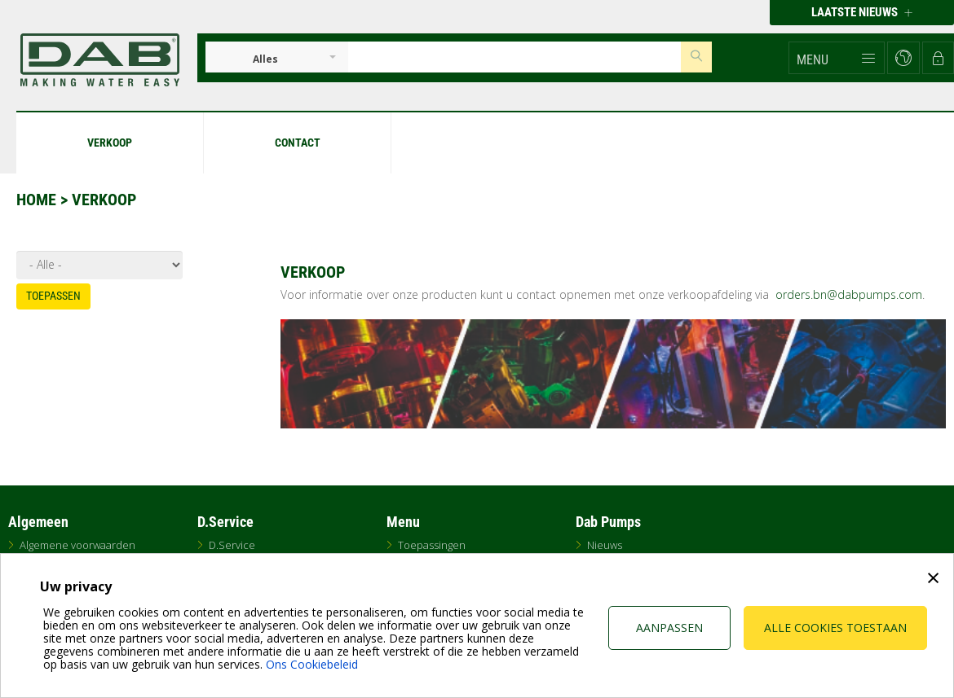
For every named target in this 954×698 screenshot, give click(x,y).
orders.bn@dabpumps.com (848, 294)
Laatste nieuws (861, 12)
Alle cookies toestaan (835, 627)
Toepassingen (432, 545)
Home (36, 199)
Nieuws (604, 545)
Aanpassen (669, 627)
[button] (836, 57)
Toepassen (53, 295)
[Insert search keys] (514, 57)
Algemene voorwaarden (77, 545)
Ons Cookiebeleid (312, 664)
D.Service (232, 545)
